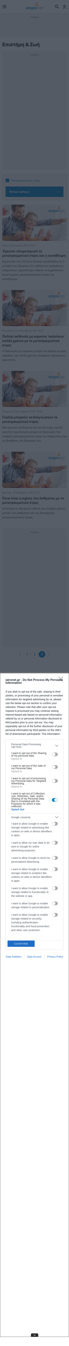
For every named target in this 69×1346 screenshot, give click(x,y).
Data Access (34, 956)
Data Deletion (14, 956)
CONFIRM (21, 943)
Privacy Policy (55, 956)
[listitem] (34, 745)
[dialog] (34, 1009)
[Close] (61, 680)
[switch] (55, 754)
